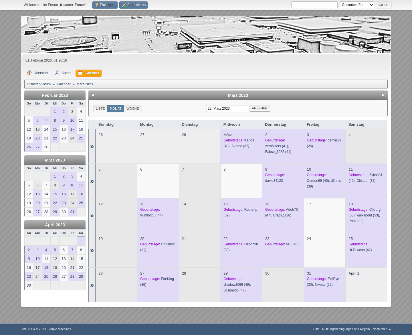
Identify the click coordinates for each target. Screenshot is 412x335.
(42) (360, 250)
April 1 (353, 273)
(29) (324, 285)
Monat (115, 108)
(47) (234, 290)
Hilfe (316, 329)
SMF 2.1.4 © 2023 (33, 329)
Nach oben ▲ (382, 329)
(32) (240, 146)
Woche (132, 108)
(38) (282, 215)
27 (142, 135)
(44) (151, 215)
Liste (100, 108)
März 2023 (55, 160)
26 (100, 135)
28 (184, 135)
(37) (366, 181)
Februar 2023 (55, 95)
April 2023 (55, 224)
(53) (367, 215)
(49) (236, 285)
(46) (292, 244)
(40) (318, 181)
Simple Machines (59, 329)
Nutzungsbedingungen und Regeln (346, 329)
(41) (276, 146)
